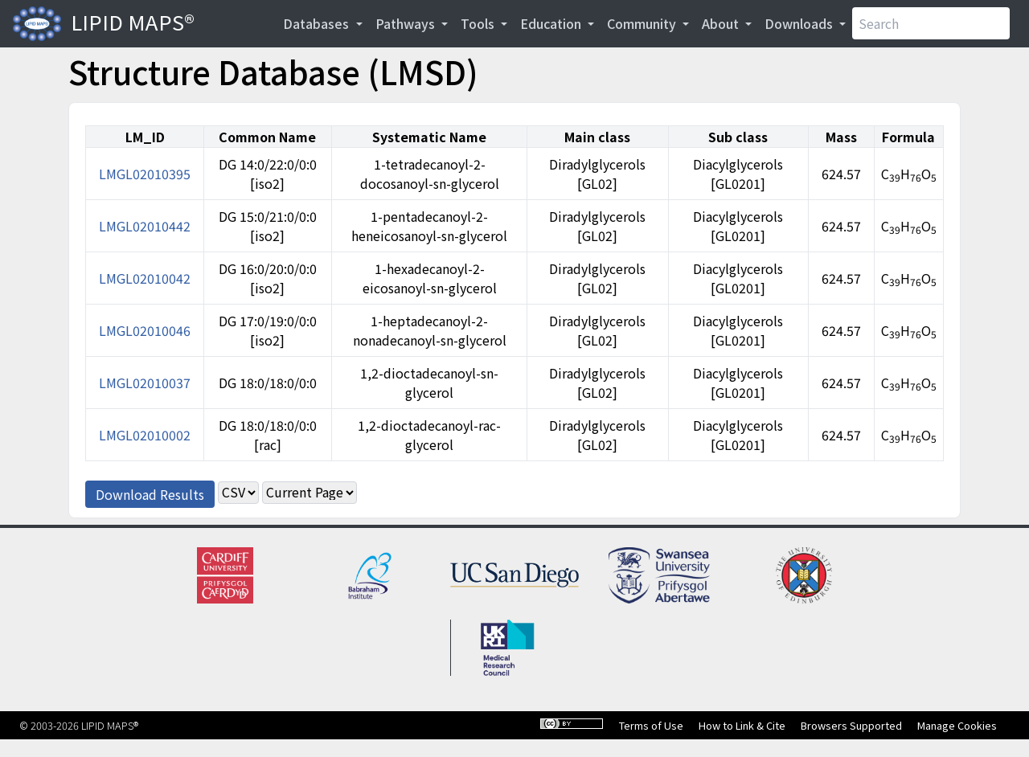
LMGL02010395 (145, 173)
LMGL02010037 (145, 382)
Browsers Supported (851, 725)
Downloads (800, 23)
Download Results (150, 494)
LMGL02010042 (145, 278)
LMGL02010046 (145, 330)
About (722, 23)
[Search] (931, 23)
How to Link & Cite (742, 725)
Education (552, 23)
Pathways (406, 23)
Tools (479, 23)
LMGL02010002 (145, 434)
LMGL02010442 (145, 225)
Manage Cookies (957, 725)
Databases (317, 23)
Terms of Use (651, 725)
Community (643, 23)
